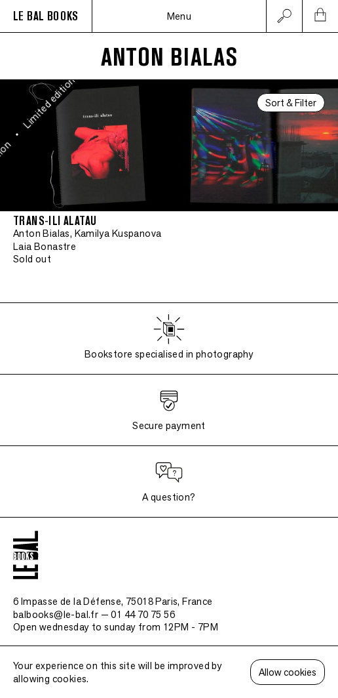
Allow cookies (287, 672)
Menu (179, 16)
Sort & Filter (290, 102)
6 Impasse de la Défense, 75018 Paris (113, 601)
